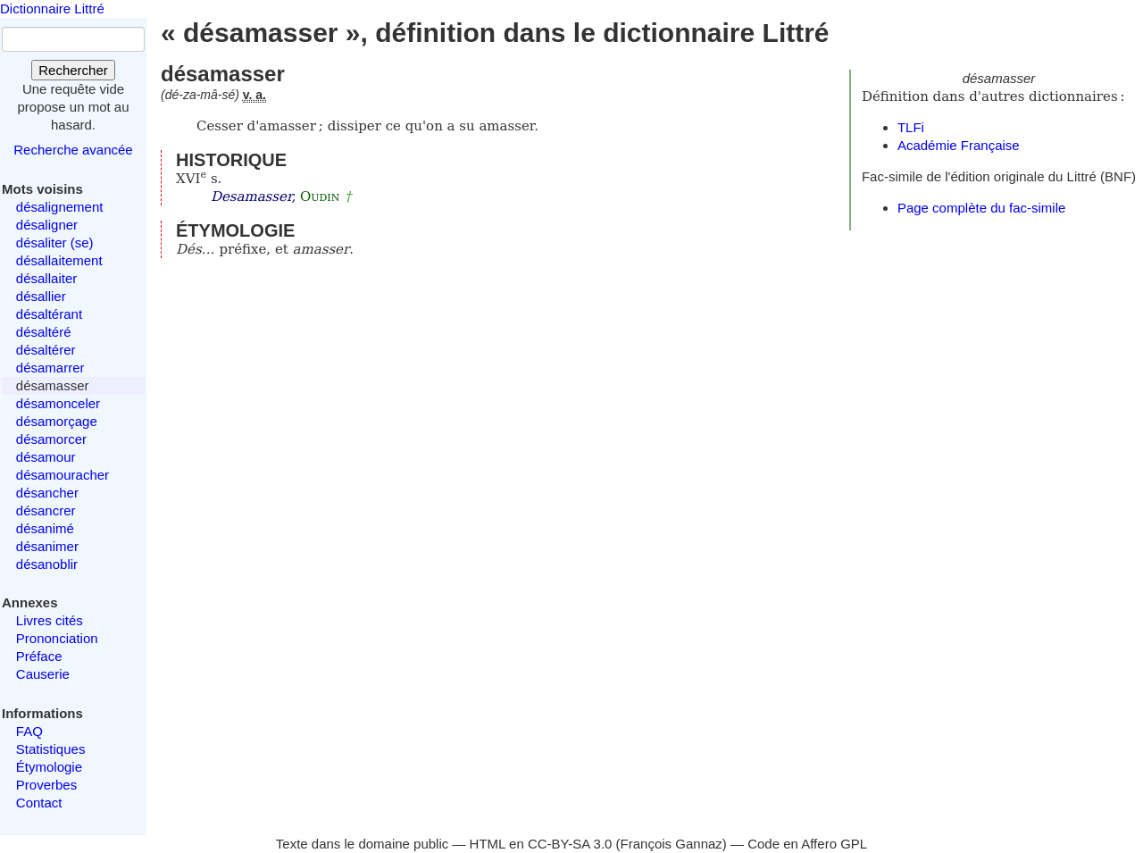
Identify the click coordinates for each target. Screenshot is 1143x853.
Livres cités (49, 620)
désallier (41, 296)
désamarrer (50, 367)
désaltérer (46, 349)
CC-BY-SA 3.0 (570, 843)
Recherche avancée (72, 149)
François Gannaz (671, 843)
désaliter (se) (55, 242)
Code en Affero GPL (807, 843)
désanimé (45, 528)
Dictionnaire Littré (52, 8)
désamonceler (58, 403)
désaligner (47, 224)
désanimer (47, 546)
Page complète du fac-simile (981, 207)
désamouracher (62, 474)
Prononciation (57, 638)
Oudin (319, 196)
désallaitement (59, 260)
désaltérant (49, 314)
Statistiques (51, 749)
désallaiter (46, 278)
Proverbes (46, 784)
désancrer (46, 510)
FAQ (29, 731)
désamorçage (56, 421)
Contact (39, 802)
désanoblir (47, 564)
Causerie (43, 674)
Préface (39, 656)
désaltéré (43, 331)
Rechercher (73, 70)
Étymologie (49, 766)
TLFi (910, 127)
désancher (47, 492)
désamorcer (51, 439)
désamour (46, 456)
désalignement (60, 206)
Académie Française (958, 145)
